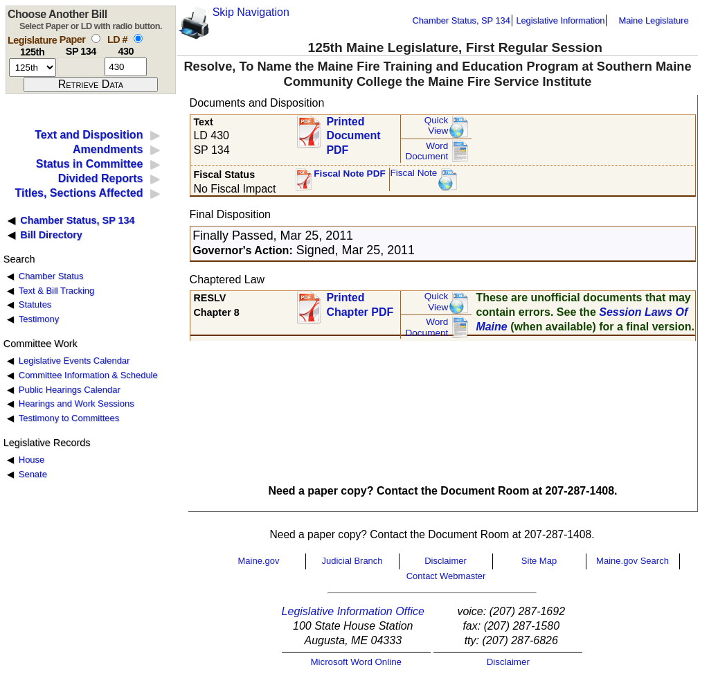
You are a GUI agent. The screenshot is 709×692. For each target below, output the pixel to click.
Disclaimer (445, 561)
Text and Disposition (89, 135)
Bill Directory (51, 234)
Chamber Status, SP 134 (461, 20)
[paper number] (81, 66)
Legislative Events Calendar (74, 360)
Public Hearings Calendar (69, 389)
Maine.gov (259, 561)
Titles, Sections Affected (79, 193)
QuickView (436, 125)
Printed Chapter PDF (359, 305)
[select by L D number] (138, 38)
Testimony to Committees (69, 418)
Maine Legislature (653, 20)
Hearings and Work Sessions (76, 403)
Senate (33, 474)
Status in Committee (89, 164)
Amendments (108, 149)
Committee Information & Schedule (88, 375)
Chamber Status (51, 276)
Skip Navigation (251, 12)
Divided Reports (100, 178)
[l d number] (126, 66)
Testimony (39, 319)
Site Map (539, 561)
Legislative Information (560, 20)
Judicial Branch (351, 561)
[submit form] (91, 84)
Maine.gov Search (632, 561)
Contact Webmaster (446, 576)
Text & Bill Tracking (56, 290)
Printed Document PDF (353, 132)
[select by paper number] (95, 38)
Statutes (35, 304)
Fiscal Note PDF (350, 173)
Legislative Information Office (353, 611)
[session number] (32, 67)
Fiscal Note (413, 173)
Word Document (426, 151)
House (31, 459)
